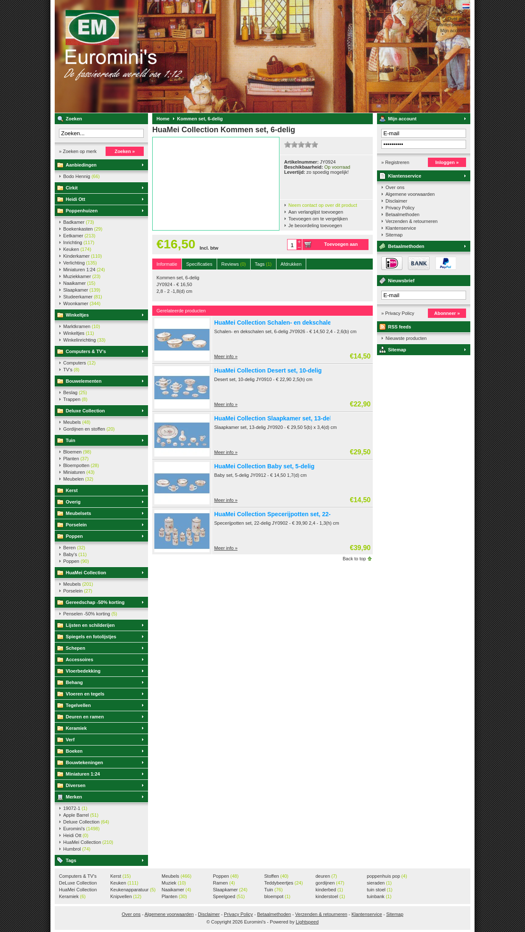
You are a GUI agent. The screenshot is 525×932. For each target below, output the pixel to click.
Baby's (75, 554)
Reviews (233, 264)
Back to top (354, 558)
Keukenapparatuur (133, 889)
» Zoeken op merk (78, 151)
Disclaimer (396, 200)
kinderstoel (330, 896)
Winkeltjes (77, 314)
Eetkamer (79, 235)
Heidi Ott (75, 199)
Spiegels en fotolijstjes (91, 636)
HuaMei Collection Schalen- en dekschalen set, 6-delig (290, 322)
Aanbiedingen (81, 164)
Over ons (395, 187)
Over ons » (458, 18)
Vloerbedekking (83, 670)
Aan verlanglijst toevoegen (315, 211)
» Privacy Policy (397, 313)
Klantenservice (404, 175)
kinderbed (329, 889)
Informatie (166, 264)
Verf (70, 739)
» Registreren (395, 162)
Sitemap (393, 234)
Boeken (74, 751)
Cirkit (72, 187)
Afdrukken (291, 264)
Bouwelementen (83, 381)
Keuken (77, 249)
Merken (74, 796)
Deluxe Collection (85, 410)
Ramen (224, 882)
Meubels (76, 422)
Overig (73, 501)
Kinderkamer (82, 256)
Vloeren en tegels (85, 693)
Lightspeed (307, 921)
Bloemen (77, 451)
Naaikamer (79, 283)
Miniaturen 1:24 (84, 269)
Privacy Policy (399, 207)
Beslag (75, 392)
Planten (76, 458)
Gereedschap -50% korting (95, 602)
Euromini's (167, 56)
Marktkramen (81, 326)
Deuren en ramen (85, 716)
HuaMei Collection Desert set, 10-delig (268, 370)
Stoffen (276, 876)
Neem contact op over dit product (322, 205)
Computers (79, 362)
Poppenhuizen (82, 210)
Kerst (72, 490)
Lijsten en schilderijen (90, 625)
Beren (74, 547)
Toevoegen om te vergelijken (318, 218)
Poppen (74, 536)
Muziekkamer (82, 276)
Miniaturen (79, 472)
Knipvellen (125, 896)
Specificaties (199, 264)
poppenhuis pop (387, 876)
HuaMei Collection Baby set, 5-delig (264, 466)
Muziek (174, 882)
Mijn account (402, 118)
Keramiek (76, 728)
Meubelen (78, 478)
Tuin (70, 440)
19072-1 (75, 808)
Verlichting (80, 262)
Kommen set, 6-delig (200, 118)
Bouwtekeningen (84, 762)
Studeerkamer (82, 296)
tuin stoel (380, 889)
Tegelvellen (78, 705)
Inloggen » (447, 162)
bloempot (277, 896)
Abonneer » (447, 313)
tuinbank (379, 896)
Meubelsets (78, 513)
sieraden (379, 882)
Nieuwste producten (406, 338)
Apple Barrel (80, 815)
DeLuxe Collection (78, 883)
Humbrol (76, 848)
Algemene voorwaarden (410, 194)
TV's (71, 369)
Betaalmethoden (402, 214)
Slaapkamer (81, 289)
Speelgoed (229, 896)
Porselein (76, 524)
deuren (326, 876)
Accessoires (79, 659)
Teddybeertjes (283, 882)
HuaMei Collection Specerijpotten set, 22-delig (279, 514)
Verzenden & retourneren (411, 221)
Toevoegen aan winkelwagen (340, 246)
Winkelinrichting (84, 339)
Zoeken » (124, 151)
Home (163, 118)
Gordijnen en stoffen (88, 428)
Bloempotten (81, 465)
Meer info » (225, 356)
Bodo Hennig (81, 176)
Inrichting (78, 242)
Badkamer (78, 222)
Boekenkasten (82, 228)
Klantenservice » (453, 24)
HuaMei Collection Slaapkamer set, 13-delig (275, 418)
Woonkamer (82, 303)
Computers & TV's (86, 351)
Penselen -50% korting (90, 613)
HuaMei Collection (86, 572)
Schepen (75, 648)
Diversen (75, 785)
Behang (74, 682)
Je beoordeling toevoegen (315, 225)
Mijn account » (455, 30)
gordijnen (330, 882)
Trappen (75, 399)
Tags (71, 860)
